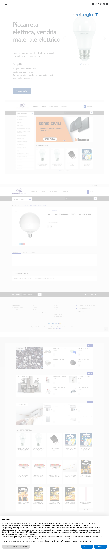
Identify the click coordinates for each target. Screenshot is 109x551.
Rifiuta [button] (86, 546)
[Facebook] (93, 4)
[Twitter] (104, 4)
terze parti (37, 528)
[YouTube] (107, 4)
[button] (106, 519)
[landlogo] (51, 15)
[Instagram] (96, 4)
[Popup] (6, 4)
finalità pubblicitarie (30, 532)
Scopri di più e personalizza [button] (16, 546)
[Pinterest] (101, 4)
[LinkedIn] (98, 4)
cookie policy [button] (84, 525)
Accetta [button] (100, 546)
